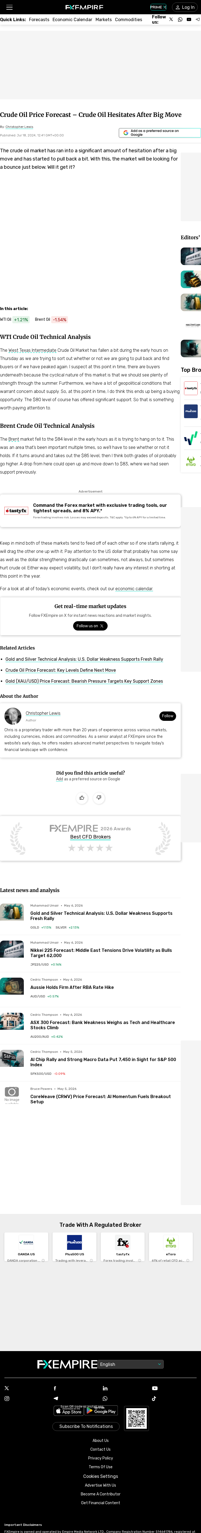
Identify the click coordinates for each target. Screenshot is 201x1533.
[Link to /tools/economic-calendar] (72, 19)
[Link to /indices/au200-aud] (46, 1037)
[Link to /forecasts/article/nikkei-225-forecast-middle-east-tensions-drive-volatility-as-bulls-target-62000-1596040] (105, 949)
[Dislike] (99, 798)
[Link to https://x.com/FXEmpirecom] (90, 626)
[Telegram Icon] (76, 1399)
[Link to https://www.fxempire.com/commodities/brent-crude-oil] (54, 319)
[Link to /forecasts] (39, 19)
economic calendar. (134, 588)
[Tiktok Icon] (174, 1399)
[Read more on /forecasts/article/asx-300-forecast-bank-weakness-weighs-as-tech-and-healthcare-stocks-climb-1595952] (12, 1025)
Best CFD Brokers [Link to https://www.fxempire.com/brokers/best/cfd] (90, 837)
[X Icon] (26, 1388)
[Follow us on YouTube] (189, 19)
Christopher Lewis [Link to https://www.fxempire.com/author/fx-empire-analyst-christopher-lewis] (43, 713)
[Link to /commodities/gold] (40, 927)
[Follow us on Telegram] (197, 19)
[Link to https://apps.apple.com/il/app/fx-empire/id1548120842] (69, 1411)
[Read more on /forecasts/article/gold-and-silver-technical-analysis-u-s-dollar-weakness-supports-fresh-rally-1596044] (12, 915)
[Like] (82, 798)
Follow (167, 716)
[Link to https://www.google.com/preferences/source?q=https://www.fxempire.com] (160, 132)
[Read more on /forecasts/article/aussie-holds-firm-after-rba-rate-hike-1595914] (12, 990)
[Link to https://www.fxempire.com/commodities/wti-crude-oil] (17, 319)
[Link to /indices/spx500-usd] (47, 1074)
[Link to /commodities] (128, 19)
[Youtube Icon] (174, 1388)
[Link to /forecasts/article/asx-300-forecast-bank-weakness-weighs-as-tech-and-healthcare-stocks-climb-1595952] (105, 1021)
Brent (13, 439)
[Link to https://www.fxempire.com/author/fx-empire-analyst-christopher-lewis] (19, 127)
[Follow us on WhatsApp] (180, 19)
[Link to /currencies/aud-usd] (44, 996)
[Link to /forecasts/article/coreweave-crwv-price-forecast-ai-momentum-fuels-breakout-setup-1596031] (105, 1095)
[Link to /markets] (104, 19)
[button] (9, 7)
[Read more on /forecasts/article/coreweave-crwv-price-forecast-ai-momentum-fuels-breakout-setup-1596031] (12, 1099)
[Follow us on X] (171, 19)
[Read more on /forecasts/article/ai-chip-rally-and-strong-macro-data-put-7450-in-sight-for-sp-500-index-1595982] (12, 1062)
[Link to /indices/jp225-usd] (45, 964)
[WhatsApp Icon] (125, 1399)
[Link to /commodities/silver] (67, 927)
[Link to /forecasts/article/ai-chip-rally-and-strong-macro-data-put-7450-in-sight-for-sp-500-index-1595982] (105, 1058)
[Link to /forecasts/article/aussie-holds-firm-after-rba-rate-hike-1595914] (105, 984)
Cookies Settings (100, 1476)
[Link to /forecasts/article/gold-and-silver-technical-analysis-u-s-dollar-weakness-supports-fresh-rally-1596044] (105, 912)
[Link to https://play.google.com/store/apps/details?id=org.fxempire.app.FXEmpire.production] (101, 1411)
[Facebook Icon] (76, 1389)
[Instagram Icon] (26, 1399)
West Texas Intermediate (32, 350)
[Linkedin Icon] (125, 1389)
